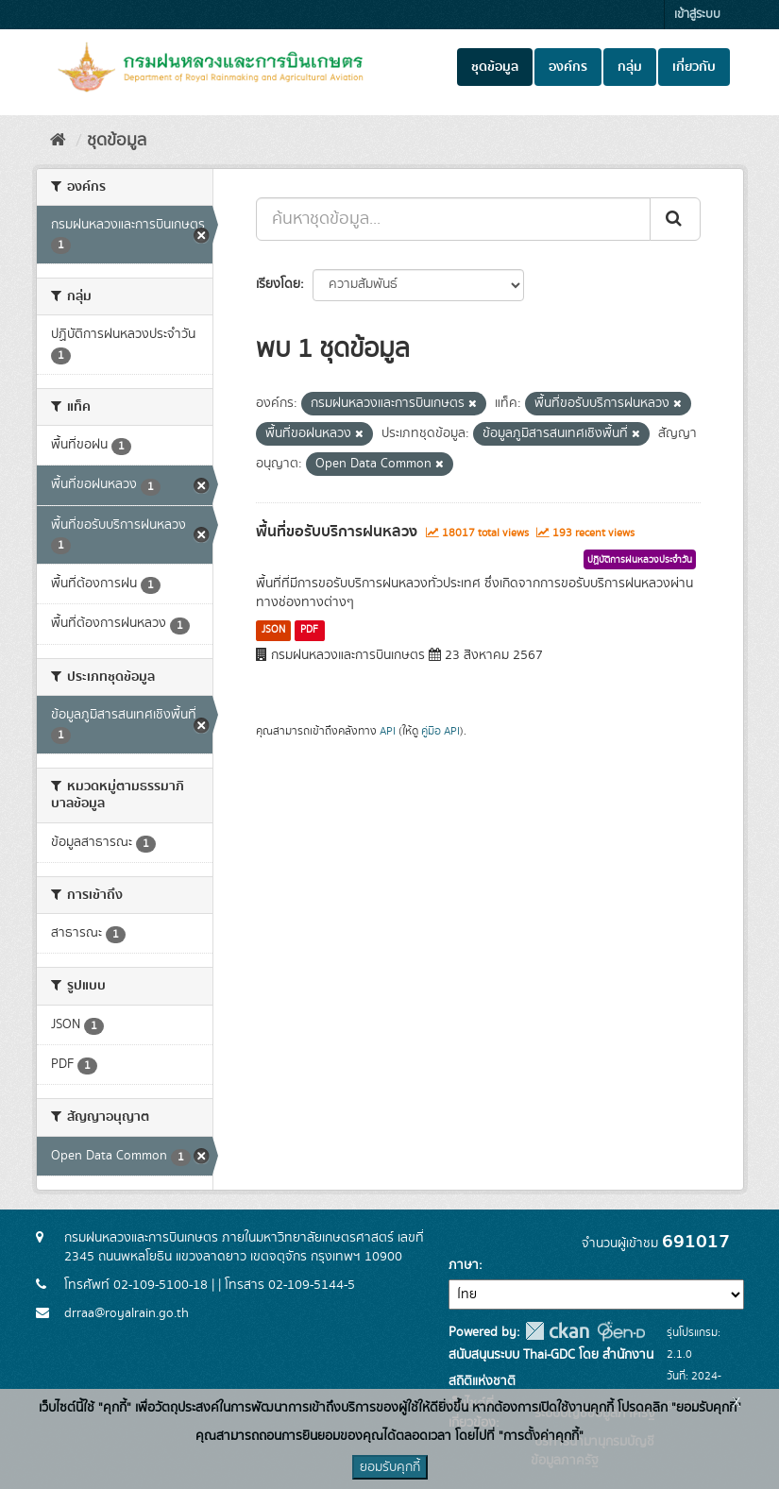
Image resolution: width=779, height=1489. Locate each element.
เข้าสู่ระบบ (697, 15)
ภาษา (464, 1265)
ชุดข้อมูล (494, 67)
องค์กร (568, 67)
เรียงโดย (278, 284)
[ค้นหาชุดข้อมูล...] (453, 219)
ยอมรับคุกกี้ (390, 1467)
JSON (273, 629)
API (388, 731)
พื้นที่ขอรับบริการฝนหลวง (336, 531)
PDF (309, 629)
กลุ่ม (630, 67)
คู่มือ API (440, 731)
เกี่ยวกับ (694, 67)
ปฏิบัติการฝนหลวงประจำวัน (639, 560)
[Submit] (675, 219)
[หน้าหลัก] (58, 140)
